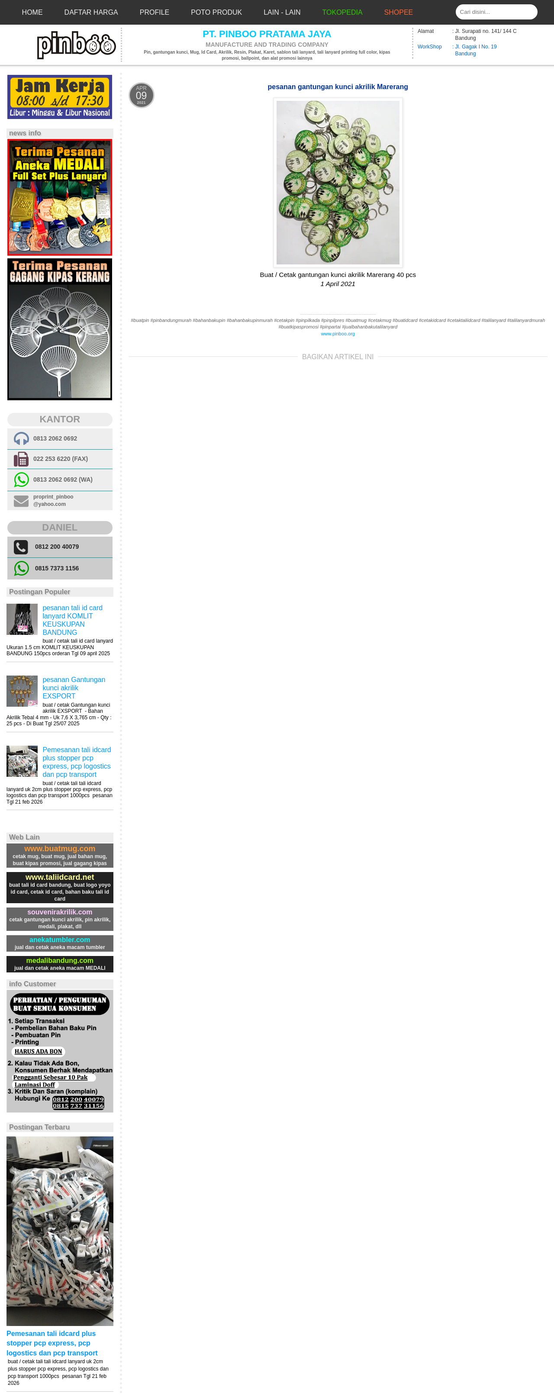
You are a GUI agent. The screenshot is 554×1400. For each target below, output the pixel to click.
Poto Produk (216, 12)
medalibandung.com (60, 960)
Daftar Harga (91, 12)
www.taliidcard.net (60, 877)
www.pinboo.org (338, 333)
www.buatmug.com (59, 848)
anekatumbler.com (59, 939)
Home (32, 12)
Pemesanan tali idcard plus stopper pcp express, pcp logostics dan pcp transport (52, 1343)
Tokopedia (342, 12)
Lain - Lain (282, 12)
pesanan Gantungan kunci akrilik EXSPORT (73, 688)
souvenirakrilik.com (59, 912)
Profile (154, 12)
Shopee (398, 12)
